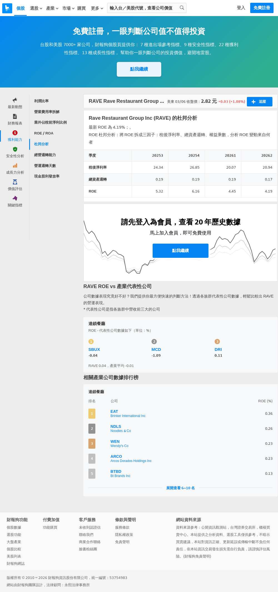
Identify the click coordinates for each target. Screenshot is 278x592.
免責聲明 (122, 542)
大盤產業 (14, 542)
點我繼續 (139, 69)
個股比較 (14, 549)
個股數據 (14, 527)
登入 (241, 7)
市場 (68, 8)
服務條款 (122, 527)
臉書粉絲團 (88, 549)
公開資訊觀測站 (214, 527)
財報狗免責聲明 (197, 556)
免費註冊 (262, 7)
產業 (52, 8)
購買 (81, 8)
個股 (20, 8)
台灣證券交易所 (242, 527)
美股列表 (14, 556)
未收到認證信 (90, 527)
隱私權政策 (124, 535)
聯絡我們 (86, 535)
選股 (36, 8)
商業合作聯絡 (90, 542)
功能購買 (50, 527)
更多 (97, 8)
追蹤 (258, 101)
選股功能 (14, 535)
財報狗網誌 (16, 563)
